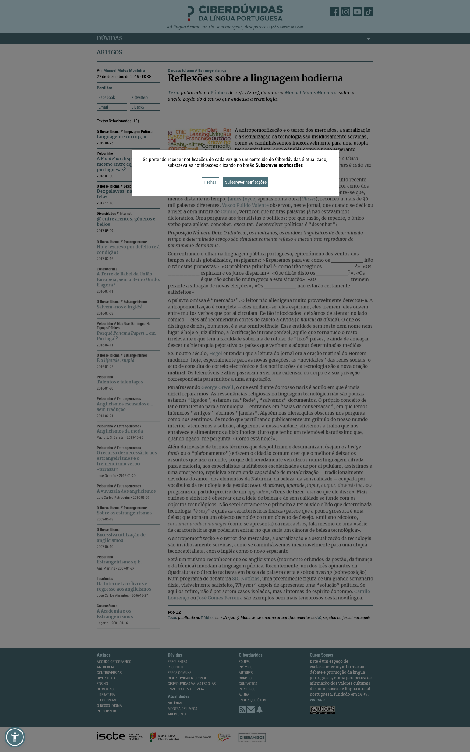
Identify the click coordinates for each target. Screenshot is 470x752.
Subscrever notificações (246, 182)
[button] (15, 737)
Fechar (210, 182)
